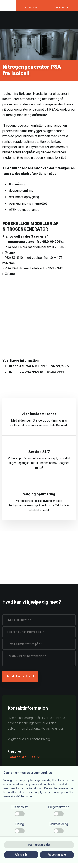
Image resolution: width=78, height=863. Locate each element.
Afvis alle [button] (21, 854)
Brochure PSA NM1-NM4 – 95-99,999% (39, 365)
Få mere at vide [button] (39, 844)
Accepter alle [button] (57, 854)
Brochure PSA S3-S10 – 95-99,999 (35, 372)
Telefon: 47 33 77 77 (24, 757)
